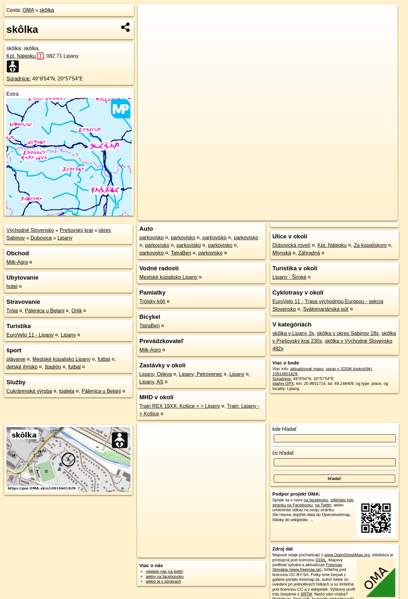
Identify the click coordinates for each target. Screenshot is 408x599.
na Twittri (323, 505)
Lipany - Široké (290, 277)
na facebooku (316, 500)
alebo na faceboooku (165, 576)
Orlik (76, 310)
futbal (104, 359)
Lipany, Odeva (155, 374)
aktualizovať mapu (307, 368)
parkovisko (151, 237)
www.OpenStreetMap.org (347, 554)
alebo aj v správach (163, 581)
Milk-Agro (17, 262)
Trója (12, 310)
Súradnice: (18, 78)
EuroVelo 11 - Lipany (30, 335)
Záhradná (309, 253)
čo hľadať (283, 453)
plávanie (16, 359)
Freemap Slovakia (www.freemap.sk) (307, 567)
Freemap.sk (318, 216)
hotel (12, 286)
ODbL (321, 560)
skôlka (47, 10)
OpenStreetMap (285, 216)
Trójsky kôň (152, 301)
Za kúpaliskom (370, 245)
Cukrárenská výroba (29, 391)
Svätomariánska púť (326, 309)
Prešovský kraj (76, 230)
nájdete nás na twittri (164, 571)
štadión (53, 367)
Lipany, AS (151, 382)
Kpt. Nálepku (25, 56)
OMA (28, 10)
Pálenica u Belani (44, 310)
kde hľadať (285, 429)
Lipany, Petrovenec (200, 374)
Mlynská (282, 253)
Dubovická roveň (291, 245)
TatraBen (181, 253)
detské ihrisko (22, 367)
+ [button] (149, 15)
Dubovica (41, 238)
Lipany (64, 238)
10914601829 (285, 373)
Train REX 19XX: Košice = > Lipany (179, 406)
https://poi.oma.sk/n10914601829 (368, 216)
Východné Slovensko (30, 230)
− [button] (149, 25)
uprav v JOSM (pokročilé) (349, 368)
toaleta (66, 391)
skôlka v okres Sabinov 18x (348, 333)
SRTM (306, 594)
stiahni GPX (283, 383)
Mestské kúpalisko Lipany (62, 359)
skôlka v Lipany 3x (293, 333)
